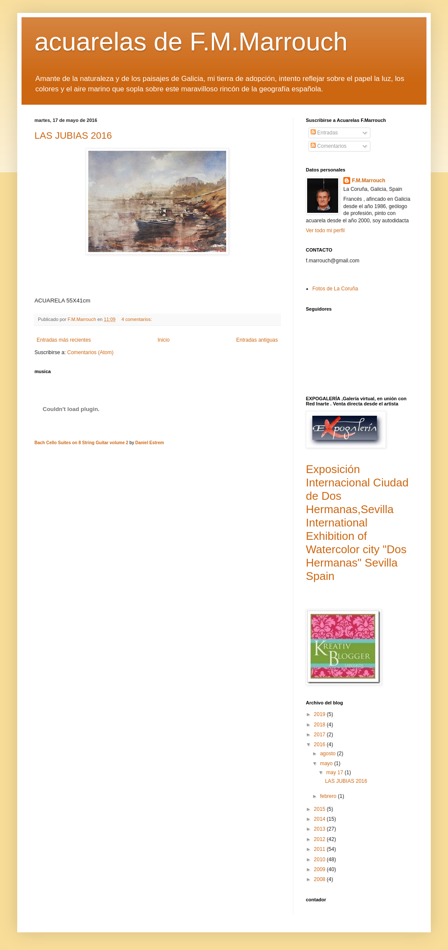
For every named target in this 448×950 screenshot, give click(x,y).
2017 (320, 735)
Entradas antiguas (257, 340)
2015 (320, 809)
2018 (320, 725)
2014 (320, 819)
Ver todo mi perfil (325, 230)
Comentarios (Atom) (90, 352)
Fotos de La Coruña (335, 289)
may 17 (335, 772)
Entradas (324, 133)
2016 (320, 744)
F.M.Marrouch (368, 181)
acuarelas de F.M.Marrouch (191, 41)
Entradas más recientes (64, 340)
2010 (320, 860)
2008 (320, 879)
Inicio (164, 340)
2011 (320, 849)
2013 (320, 829)
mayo (327, 763)
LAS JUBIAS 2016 (73, 135)
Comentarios (328, 146)
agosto (328, 754)
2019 (320, 714)
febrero (329, 796)
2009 (320, 869)
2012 (320, 839)
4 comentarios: (137, 319)
